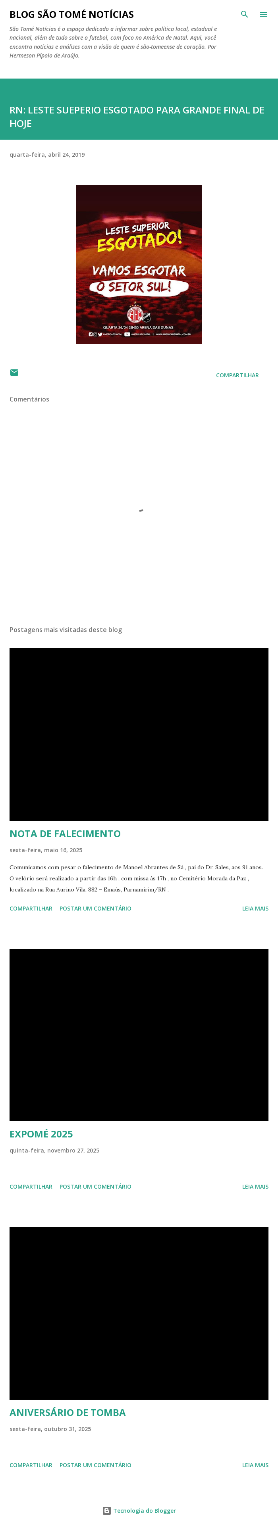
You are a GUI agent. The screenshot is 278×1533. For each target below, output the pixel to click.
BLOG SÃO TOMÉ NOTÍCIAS (72, 14)
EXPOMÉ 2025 (41, 1133)
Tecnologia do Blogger (139, 1510)
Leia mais (255, 908)
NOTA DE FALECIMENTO (65, 833)
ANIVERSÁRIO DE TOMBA (68, 1412)
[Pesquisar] (244, 14)
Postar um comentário (95, 908)
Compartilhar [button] (237, 375)
